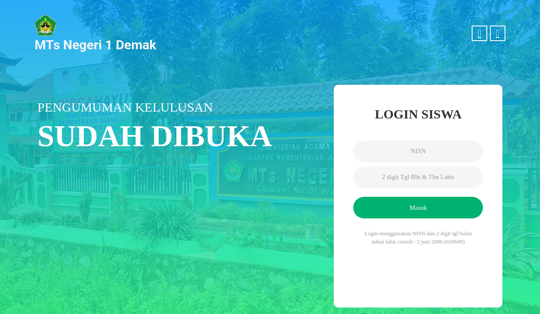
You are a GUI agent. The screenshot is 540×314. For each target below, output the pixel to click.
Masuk (418, 207)
